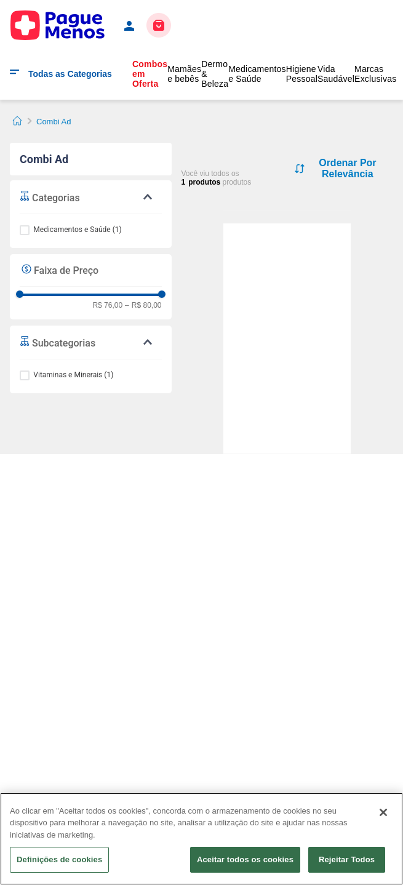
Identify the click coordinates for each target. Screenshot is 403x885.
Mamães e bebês (184, 74)
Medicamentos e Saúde (257, 74)
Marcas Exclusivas (375, 74)
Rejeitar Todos (347, 859)
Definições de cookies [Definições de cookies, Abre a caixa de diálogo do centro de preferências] (59, 859)
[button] (91, 197)
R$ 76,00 (107, 306)
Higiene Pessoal (301, 74)
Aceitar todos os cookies (245, 859)
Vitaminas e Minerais (73, 374)
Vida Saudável (335, 74)
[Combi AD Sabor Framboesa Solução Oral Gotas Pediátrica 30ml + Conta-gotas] (287, 216)
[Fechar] (383, 812)
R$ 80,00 (143, 306)
